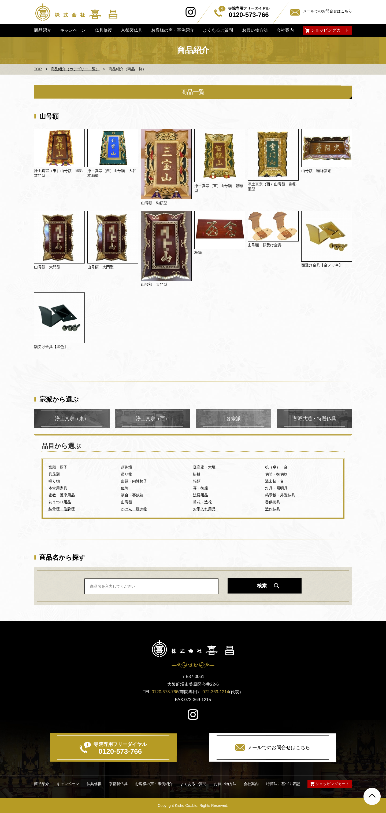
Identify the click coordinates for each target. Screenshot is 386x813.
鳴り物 (54, 481)
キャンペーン (73, 30)
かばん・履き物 (134, 509)
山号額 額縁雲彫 (316, 171)
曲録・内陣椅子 (134, 481)
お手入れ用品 (204, 509)
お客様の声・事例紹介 (172, 30)
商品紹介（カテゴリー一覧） (75, 69)
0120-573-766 (165, 692)
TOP (38, 69)
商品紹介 (42, 30)
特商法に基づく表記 (283, 784)
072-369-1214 (215, 692)
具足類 (54, 474)
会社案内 (285, 30)
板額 (198, 252)
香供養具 (272, 502)
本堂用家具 (58, 488)
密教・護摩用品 (62, 495)
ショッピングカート (330, 30)
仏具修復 (103, 30)
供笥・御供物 (276, 474)
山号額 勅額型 (154, 203)
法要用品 (200, 495)
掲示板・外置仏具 (280, 495)
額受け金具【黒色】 (51, 347)
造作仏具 (272, 509)
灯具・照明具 (276, 488)
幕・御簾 (200, 488)
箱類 (197, 481)
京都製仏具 (131, 30)
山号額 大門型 (47, 267)
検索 (262, 585)
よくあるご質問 (218, 30)
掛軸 (197, 474)
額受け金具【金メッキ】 (322, 265)
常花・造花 (202, 502)
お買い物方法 (255, 30)
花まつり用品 (60, 502)
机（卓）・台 (276, 467)
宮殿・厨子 (58, 467)
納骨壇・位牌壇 (62, 509)
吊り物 (126, 474)
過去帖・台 (274, 481)
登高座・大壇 (204, 467)
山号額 (126, 502)
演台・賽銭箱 (132, 495)
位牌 (124, 488)
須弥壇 (126, 467)
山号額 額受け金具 (264, 245)
